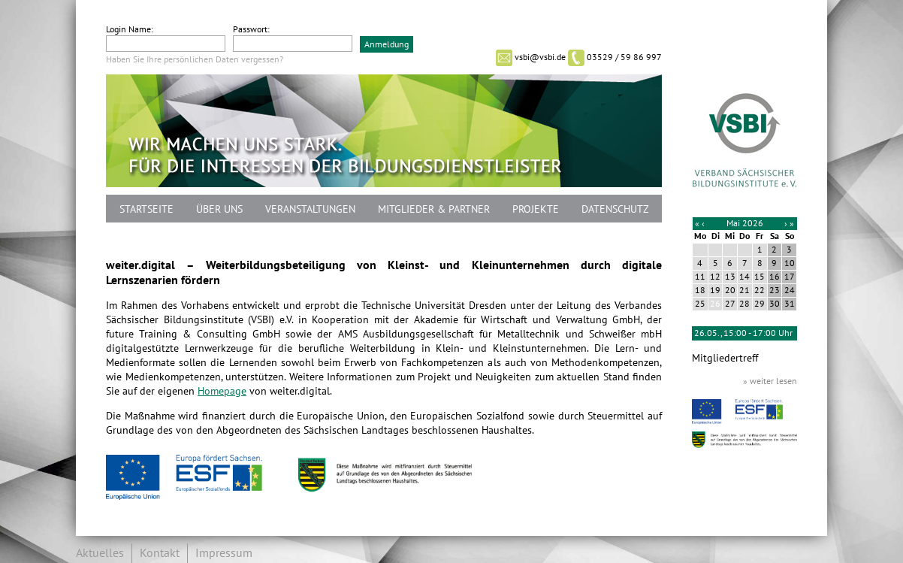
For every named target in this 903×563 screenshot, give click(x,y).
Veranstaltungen (310, 209)
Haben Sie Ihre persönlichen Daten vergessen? (194, 59)
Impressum (223, 553)
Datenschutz (615, 209)
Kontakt (160, 553)
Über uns (219, 209)
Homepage (222, 391)
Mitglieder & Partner (434, 209)
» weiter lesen (770, 381)
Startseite (146, 209)
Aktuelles (100, 553)
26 (715, 303)
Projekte (535, 209)
